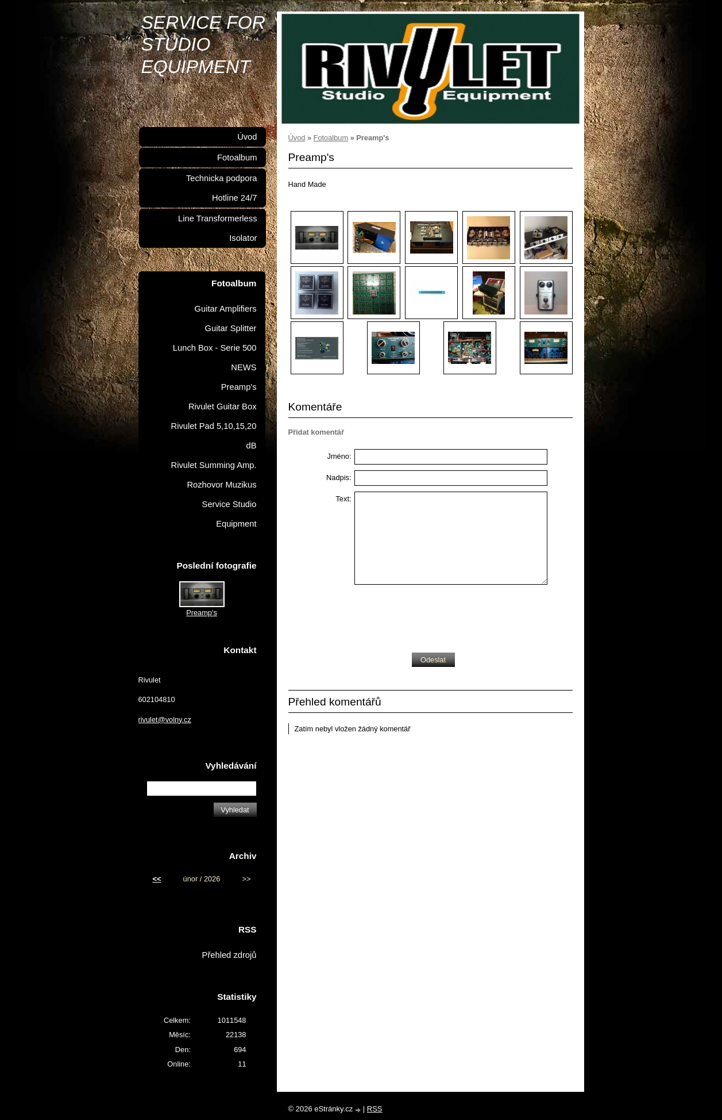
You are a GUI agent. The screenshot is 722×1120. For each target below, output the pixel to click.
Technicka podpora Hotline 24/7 (221, 188)
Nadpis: (338, 477)
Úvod (297, 137)
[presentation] (441, 615)
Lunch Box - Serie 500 (215, 347)
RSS (375, 1108)
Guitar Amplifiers (226, 308)
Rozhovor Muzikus (221, 484)
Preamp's (239, 387)
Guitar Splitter (231, 328)
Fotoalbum (331, 137)
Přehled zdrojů (229, 955)
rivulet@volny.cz (164, 719)
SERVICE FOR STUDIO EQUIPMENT (203, 44)
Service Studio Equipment (229, 514)
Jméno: (339, 456)
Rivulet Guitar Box (222, 406)
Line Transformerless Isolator (217, 228)
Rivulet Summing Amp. (214, 465)
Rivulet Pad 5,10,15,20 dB (214, 435)
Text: (343, 498)
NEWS (243, 367)
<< (156, 878)
